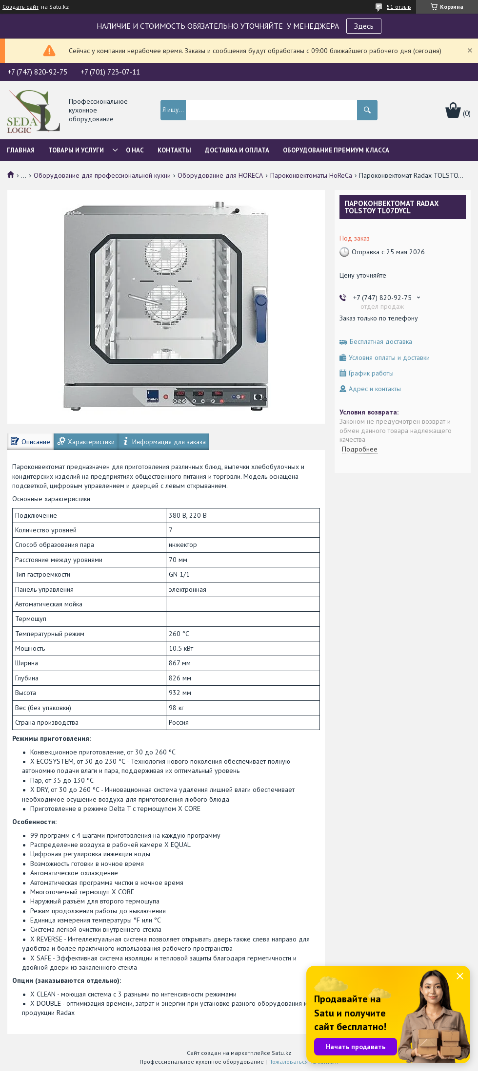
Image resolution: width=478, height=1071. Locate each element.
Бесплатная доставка (381, 342)
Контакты (174, 150)
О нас (135, 150)
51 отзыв (399, 6)
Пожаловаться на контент (303, 1061)
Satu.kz (281, 1052)
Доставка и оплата (237, 150)
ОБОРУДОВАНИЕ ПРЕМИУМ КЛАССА (336, 150)
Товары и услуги (76, 150)
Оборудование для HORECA (220, 175)
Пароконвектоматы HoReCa (311, 175)
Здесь (364, 26)
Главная (21, 150)
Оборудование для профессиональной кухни (102, 175)
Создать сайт (20, 6)
